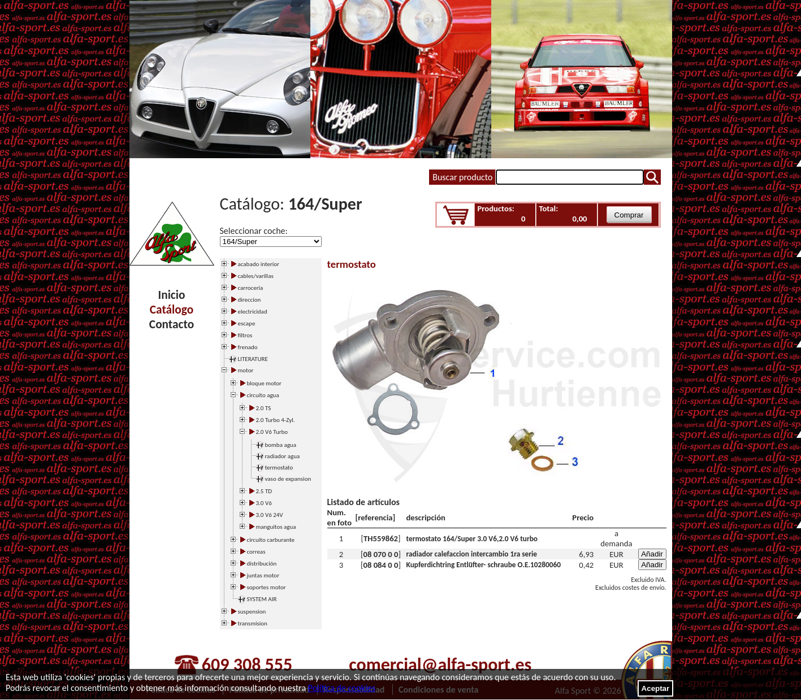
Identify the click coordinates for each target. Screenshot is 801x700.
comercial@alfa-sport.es (440, 665)
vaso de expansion (288, 478)
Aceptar (656, 688)
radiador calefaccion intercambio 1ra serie (472, 554)
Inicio (171, 295)
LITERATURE (253, 359)
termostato (279, 467)
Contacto (171, 324)
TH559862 (380, 538)
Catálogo (171, 309)
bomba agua (280, 445)
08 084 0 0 (381, 565)
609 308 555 (247, 665)
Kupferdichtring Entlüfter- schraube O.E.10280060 (483, 564)
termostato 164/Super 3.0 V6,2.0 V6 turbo (472, 539)
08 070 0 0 (381, 554)
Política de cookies (341, 687)
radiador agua (282, 456)
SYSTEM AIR (262, 599)
